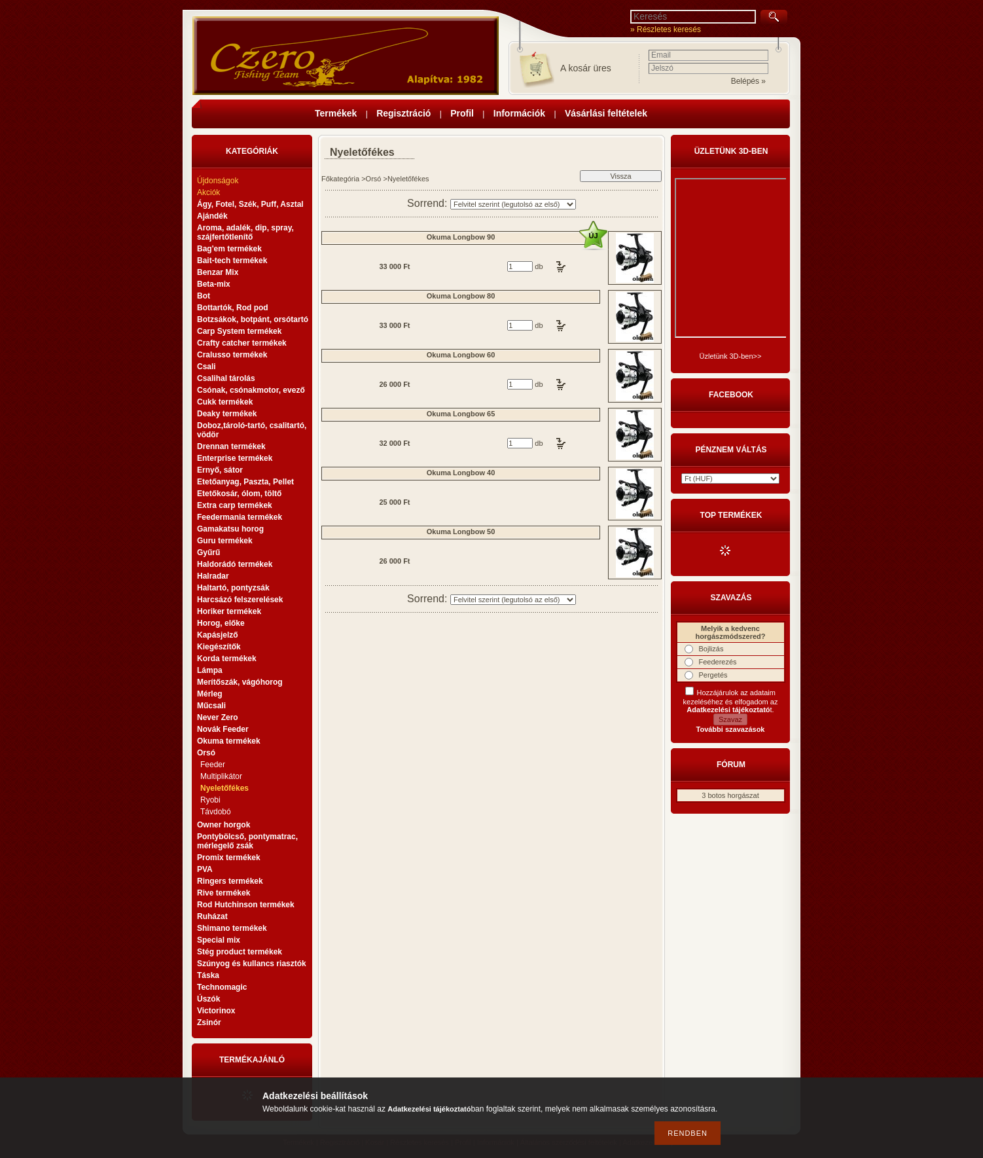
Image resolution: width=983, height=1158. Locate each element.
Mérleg (210, 693)
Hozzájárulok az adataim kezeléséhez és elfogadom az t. (730, 701)
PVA (205, 869)
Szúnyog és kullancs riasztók (251, 963)
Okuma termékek (228, 741)
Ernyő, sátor (220, 470)
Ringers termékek (230, 881)
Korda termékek (227, 658)
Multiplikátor (221, 776)
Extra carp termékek (234, 505)
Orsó (374, 179)
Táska (208, 975)
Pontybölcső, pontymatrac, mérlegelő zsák (247, 841)
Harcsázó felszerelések (240, 599)
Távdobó (215, 811)
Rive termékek (223, 892)
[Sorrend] (513, 204)
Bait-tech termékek (232, 260)
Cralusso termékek (232, 354)
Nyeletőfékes (224, 788)
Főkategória (340, 179)
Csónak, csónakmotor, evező (251, 390)
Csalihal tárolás (226, 378)
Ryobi (210, 800)
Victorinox (216, 1010)
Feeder (212, 764)
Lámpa (210, 670)
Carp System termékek (239, 331)
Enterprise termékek (234, 458)
